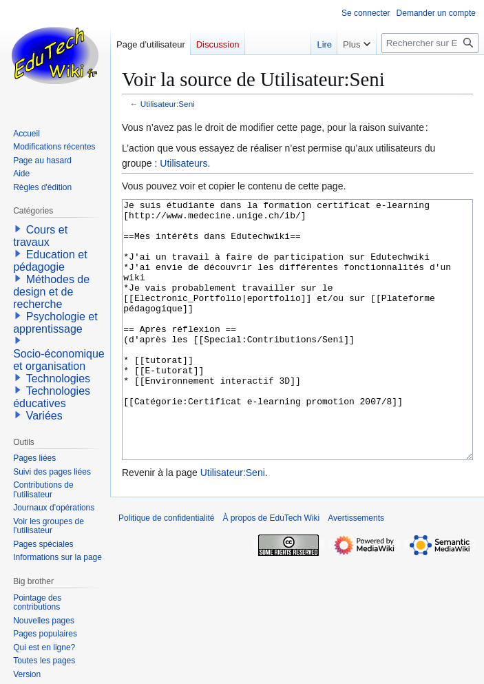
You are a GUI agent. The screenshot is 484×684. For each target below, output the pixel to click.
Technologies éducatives (51, 397)
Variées (44, 416)
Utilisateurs (183, 163)
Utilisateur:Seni (167, 103)
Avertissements (356, 569)
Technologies (58, 378)
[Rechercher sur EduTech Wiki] (429, 43)
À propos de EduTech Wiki (270, 569)
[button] (18, 229)
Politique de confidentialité (166, 569)
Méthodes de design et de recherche (51, 291)
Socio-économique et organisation (59, 360)
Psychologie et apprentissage (55, 323)
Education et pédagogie (50, 261)
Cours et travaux (40, 236)
